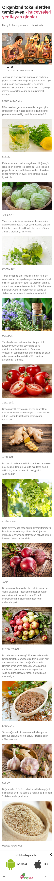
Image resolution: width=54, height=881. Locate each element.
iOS (40, 864)
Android (16, 864)
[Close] (51, 854)
